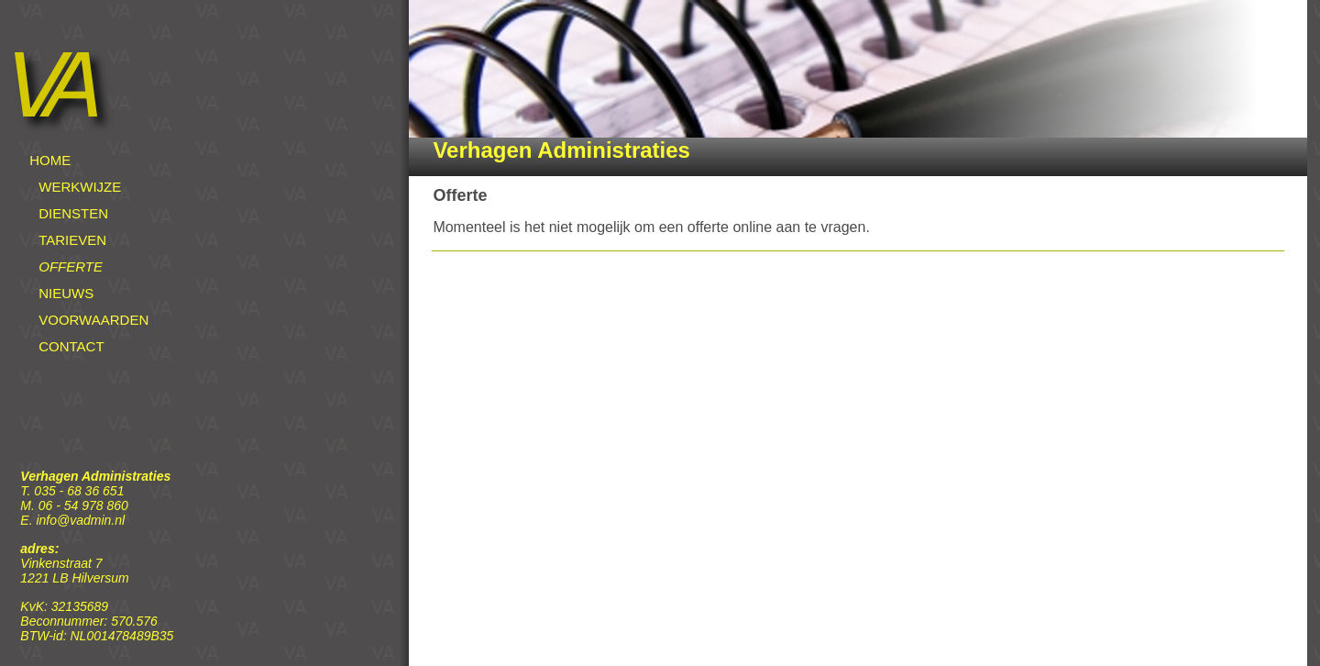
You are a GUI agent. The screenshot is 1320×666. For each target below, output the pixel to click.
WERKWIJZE (79, 186)
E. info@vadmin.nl (72, 520)
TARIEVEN (72, 240)
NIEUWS (66, 293)
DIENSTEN (73, 213)
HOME (50, 160)
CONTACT (71, 346)
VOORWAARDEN (93, 319)
